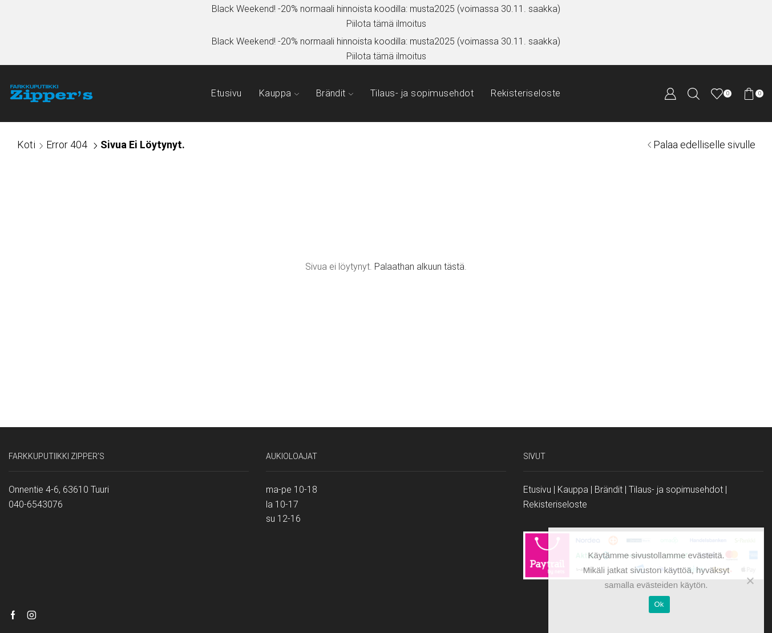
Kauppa (279, 93)
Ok (659, 604)
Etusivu (226, 93)
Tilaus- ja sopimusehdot (422, 93)
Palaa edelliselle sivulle (704, 145)
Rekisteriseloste (526, 93)
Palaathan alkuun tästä (419, 266)
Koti (26, 145)
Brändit (334, 93)
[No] (749, 580)
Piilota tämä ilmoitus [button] (386, 23)
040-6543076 (36, 504)
